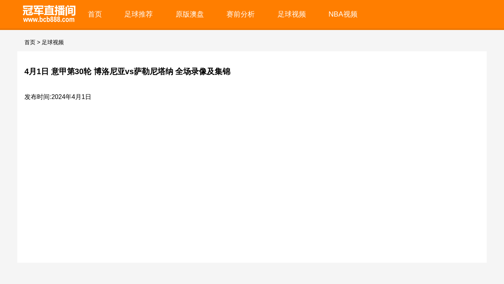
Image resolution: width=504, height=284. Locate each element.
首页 (95, 14)
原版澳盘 (190, 14)
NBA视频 (343, 14)
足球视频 (292, 14)
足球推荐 (138, 14)
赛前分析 (240, 14)
